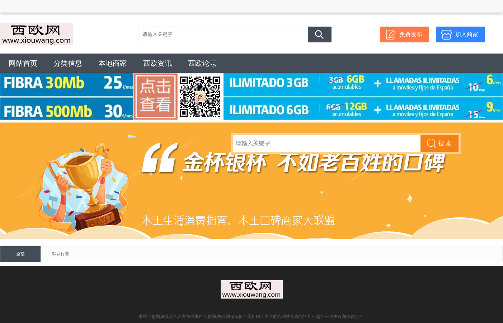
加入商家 (466, 34)
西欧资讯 (157, 63)
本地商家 (112, 63)
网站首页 (23, 63)
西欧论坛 (202, 63)
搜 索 (320, 34)
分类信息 (67, 63)
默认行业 (60, 253)
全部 (20, 254)
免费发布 (410, 34)
